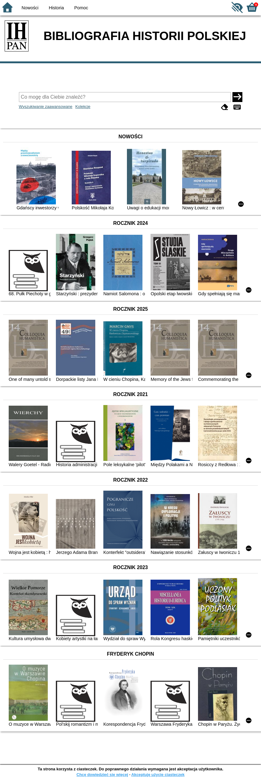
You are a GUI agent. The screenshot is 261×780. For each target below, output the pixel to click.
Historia (56, 7)
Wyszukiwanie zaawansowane (46, 106)
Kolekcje (82, 106)
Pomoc (81, 7)
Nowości (30, 7)
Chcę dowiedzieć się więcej (102, 774)
